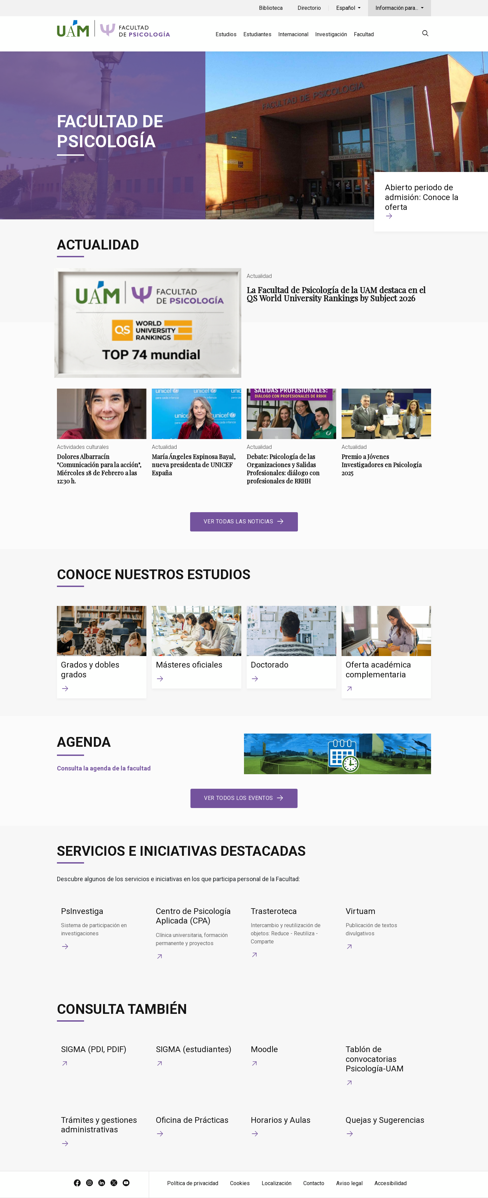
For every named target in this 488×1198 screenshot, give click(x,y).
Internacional (293, 34)
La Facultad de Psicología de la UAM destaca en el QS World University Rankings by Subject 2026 (244, 323)
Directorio (309, 8)
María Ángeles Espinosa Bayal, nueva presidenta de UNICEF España (196, 438)
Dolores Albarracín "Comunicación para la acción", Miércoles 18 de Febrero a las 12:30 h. (101, 442)
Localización (276, 1183)
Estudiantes (257, 34)
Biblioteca (271, 8)
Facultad (364, 34)
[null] (425, 34)
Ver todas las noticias (238, 521)
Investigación (331, 34)
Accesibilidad (390, 1183)
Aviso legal (349, 1183)
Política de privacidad (192, 1183)
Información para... (397, 8)
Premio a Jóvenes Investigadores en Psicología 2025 (386, 438)
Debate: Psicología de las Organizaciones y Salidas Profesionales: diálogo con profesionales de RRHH (291, 442)
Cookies (240, 1183)
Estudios (226, 34)
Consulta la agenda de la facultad (104, 768)
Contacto (313, 1183)
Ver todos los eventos (238, 798)
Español (346, 8)
